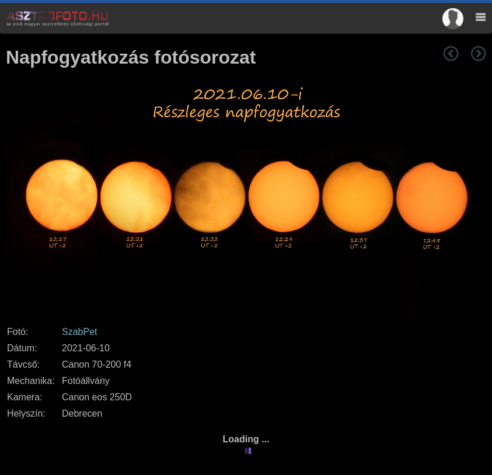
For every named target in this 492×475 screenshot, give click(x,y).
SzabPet (79, 332)
